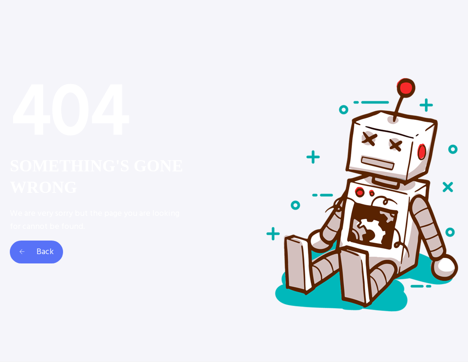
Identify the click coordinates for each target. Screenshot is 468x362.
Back (36, 252)
